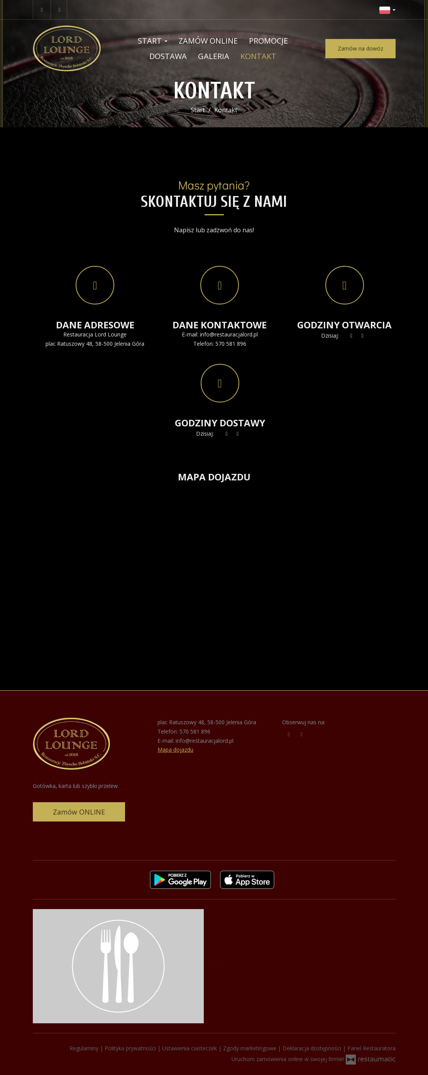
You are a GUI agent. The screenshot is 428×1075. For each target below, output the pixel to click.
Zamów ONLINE (79, 811)
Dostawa (168, 56)
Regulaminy (84, 1048)
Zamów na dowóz (360, 48)
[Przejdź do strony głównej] (67, 48)
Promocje (268, 40)
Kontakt (258, 56)
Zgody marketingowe (250, 1048)
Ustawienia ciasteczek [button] (190, 1048)
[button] (387, 9)
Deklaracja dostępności (313, 1048)
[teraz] (351, 335)
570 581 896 (230, 343)
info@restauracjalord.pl (229, 334)
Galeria (213, 56)
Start (152, 40)
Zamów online (208, 40)
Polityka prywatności (131, 1048)
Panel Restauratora (371, 1048)
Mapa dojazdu (175, 749)
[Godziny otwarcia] (362, 335)
